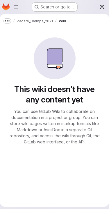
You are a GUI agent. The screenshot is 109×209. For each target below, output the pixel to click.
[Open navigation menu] (16, 7)
